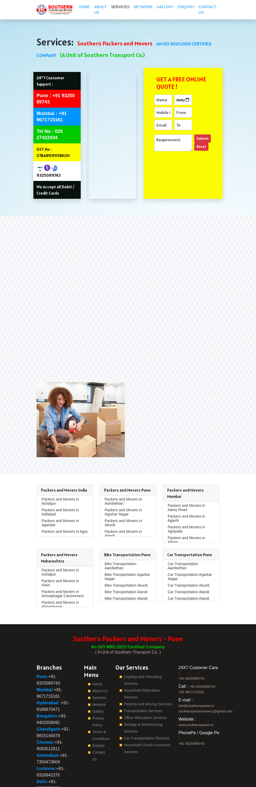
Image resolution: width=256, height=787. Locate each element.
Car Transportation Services (147, 703)
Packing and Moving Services (148, 669)
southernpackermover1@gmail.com (205, 676)
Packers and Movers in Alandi (123, 498)
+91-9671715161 (191, 657)
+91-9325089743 (191, 643)
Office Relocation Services (145, 682)
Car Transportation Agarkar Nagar (190, 541)
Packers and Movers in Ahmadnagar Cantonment (63, 558)
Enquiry (186, 7)
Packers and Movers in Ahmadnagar (60, 569)
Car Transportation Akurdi (188, 550)
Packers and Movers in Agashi (186, 483)
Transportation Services (143, 676)
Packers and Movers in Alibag (186, 505)
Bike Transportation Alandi (126, 557)
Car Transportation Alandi (188, 557)
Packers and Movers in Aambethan (123, 466)
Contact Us (207, 9)
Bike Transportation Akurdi (126, 550)
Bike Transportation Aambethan (120, 531)
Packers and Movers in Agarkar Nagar (123, 477)
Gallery (165, 7)
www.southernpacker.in (196, 690)
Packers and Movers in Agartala (60, 487)
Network (143, 7)
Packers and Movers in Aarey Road (186, 472)
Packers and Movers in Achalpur (60, 466)
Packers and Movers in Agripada (186, 494)
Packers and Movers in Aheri (60, 548)
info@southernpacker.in (196, 671)
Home (84, 7)
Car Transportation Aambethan (183, 531)
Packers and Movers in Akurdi (123, 487)
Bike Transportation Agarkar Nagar (127, 541)
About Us (100, 9)
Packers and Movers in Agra (65, 496)
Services (120, 7)
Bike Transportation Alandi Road (126, 565)
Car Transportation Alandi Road (188, 565)
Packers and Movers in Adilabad (60, 477)
